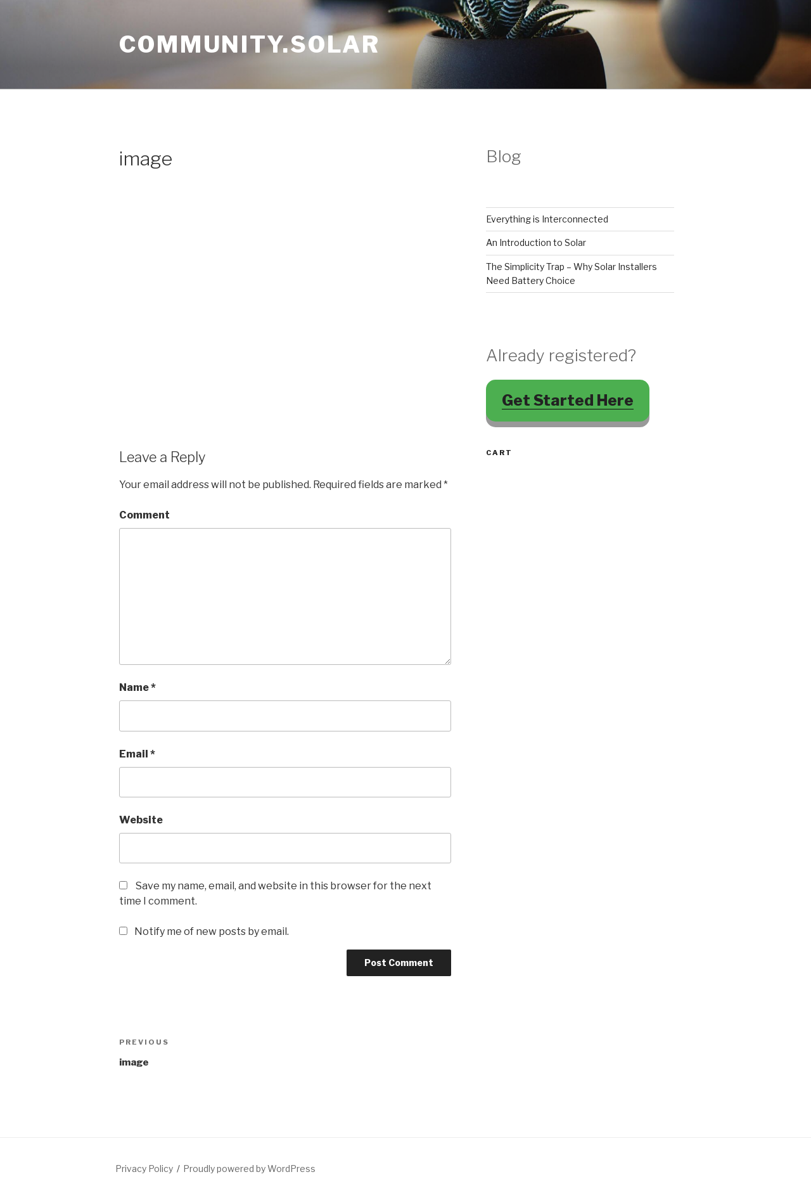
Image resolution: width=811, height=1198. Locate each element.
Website (141, 820)
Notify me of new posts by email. (211, 931)
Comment (144, 515)
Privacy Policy (144, 1168)
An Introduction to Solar (536, 242)
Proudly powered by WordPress (249, 1168)
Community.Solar (249, 44)
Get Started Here (568, 400)
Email (137, 754)
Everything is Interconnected (547, 219)
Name (137, 687)
